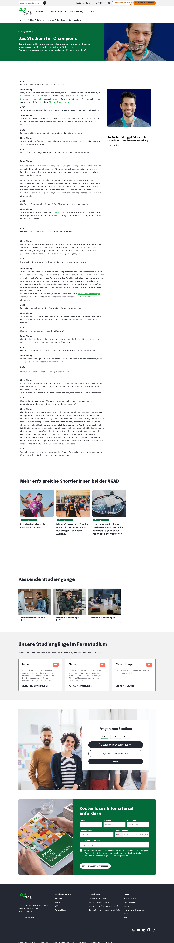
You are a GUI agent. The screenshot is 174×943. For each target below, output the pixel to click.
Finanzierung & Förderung (134, 909)
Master (58, 901)
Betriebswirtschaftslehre (32, 98)
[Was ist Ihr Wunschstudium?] (30, 2)
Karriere (127, 913)
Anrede (83, 819)
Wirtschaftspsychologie (60, 101)
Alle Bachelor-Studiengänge (35, 685)
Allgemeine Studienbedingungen (64, 941)
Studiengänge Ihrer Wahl (90, 839)
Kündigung (82, 941)
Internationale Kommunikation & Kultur (105, 909)
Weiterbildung (76, 11)
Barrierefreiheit (95, 941)
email (115, 760)
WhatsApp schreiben (115, 752)
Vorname (107, 819)
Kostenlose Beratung (85, 3)
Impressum (109, 941)
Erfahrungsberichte (29, 519)
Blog (125, 916)
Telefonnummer (122, 829)
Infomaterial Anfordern (144, 3)
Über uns (127, 905)
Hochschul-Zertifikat (82, 318)
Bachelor (40, 11)
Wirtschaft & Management (100, 901)
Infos (91, 11)
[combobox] (119, 833)
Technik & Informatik (97, 897)
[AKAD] (25, 11)
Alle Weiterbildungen (125, 685)
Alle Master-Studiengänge (81, 685)
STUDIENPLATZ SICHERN (122, 3)
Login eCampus (130, 901)
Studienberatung (131, 897)
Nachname (132, 819)
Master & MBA (57, 11)
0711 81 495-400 (102, 3)
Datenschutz (100, 855)
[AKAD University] (25, 896)
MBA (56, 905)
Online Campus (60, 211)
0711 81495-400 (26, 916)
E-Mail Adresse (86, 829)
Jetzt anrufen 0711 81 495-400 (116, 743)
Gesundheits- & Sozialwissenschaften (105, 905)
